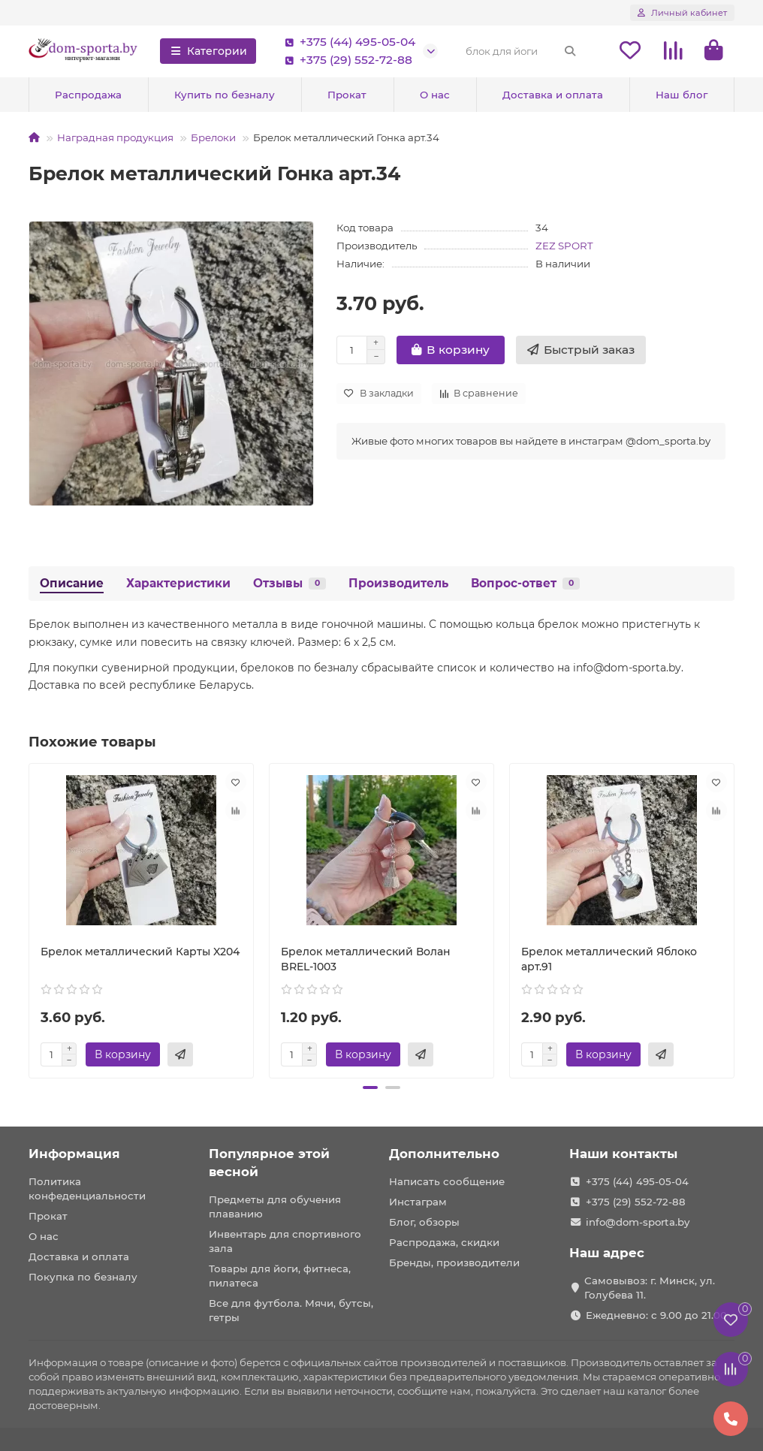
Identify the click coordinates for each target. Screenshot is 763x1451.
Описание (72, 583)
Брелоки (213, 137)
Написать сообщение (447, 1181)
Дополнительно (444, 1153)
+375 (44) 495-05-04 (347, 42)
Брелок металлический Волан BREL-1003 (366, 959)
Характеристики (178, 583)
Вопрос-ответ (525, 583)
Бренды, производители (454, 1262)
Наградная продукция (115, 137)
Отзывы (289, 583)
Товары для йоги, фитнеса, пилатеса (280, 1275)
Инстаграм (418, 1202)
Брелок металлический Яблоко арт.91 (609, 959)
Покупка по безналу (83, 1277)
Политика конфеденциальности (87, 1188)
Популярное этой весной (269, 1162)
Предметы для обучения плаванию (275, 1206)
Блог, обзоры (424, 1222)
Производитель (398, 583)
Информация (74, 1153)
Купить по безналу (224, 95)
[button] (370, 1087)
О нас (435, 95)
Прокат (346, 95)
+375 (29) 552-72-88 (345, 60)
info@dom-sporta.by (637, 1222)
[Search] (521, 51)
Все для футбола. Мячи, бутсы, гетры (291, 1310)
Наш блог (681, 95)
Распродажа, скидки (444, 1242)
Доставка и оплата (552, 95)
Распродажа (88, 95)
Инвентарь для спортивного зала (285, 1241)
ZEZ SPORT (564, 246)
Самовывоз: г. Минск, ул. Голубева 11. (649, 1288)
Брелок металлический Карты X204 (140, 951)
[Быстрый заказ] (581, 350)
